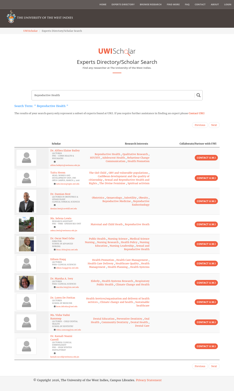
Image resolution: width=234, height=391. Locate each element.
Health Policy (129, 242)
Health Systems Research (117, 281)
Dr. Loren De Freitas (62, 297)
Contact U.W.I (197, 113)
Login (227, 4)
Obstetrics (98, 197)
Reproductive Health (107, 154)
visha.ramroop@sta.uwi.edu (68, 330)
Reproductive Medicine (116, 201)
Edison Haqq (58, 259)
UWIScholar (30, 30)
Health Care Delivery (100, 263)
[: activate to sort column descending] (31, 143)
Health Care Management (132, 260)
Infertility (130, 197)
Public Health (97, 238)
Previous (200, 125)
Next (214, 125)
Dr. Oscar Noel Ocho (62, 238)
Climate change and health (116, 302)
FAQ (187, 4)
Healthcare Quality (127, 263)
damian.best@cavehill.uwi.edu (63, 209)
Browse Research (151, 4)
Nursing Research (108, 242)
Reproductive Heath (137, 224)
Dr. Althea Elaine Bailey (65, 150)
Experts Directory (123, 4)
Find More (173, 4)
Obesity (143, 197)
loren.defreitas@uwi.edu (66, 306)
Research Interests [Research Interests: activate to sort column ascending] (136, 143)
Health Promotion (138, 161)
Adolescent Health (113, 157)
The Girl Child (97, 172)
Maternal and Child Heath (107, 224)
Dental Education (103, 318)
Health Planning (118, 267)
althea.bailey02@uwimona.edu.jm (65, 165)
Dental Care (142, 325)
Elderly (95, 281)
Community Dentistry (115, 322)
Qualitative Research (135, 154)
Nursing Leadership (122, 245)
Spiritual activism (138, 183)
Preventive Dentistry (129, 318)
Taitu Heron (57, 172)
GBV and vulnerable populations (128, 172)
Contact (200, 4)
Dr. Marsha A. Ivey (61, 278)
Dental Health (139, 322)
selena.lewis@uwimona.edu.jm (63, 230)
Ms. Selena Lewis (60, 218)
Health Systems (139, 267)
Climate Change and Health (132, 284)
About (215, 4)
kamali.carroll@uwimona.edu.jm (64, 357)
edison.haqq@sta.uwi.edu (67, 268)
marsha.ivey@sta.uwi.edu (67, 287)
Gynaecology (114, 197)
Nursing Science (118, 238)
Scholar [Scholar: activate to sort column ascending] (56, 143)
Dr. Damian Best (60, 194)
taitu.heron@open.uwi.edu (67, 184)
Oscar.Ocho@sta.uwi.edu (67, 250)
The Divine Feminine (112, 183)
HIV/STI (95, 157)
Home (102, 4)
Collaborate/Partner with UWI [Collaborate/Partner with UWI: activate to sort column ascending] (198, 143)
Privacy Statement (149, 380)
